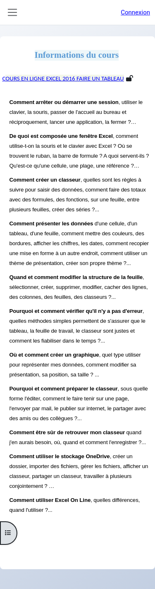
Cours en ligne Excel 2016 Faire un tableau (63, 78)
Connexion (135, 12)
